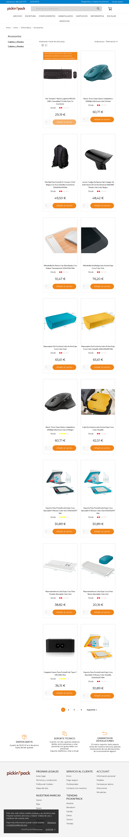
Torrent (69, 819)
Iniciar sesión (117, 2)
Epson (39, 808)
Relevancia (112, 41)
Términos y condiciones (46, 780)
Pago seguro (72, 780)
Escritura (30, 16)
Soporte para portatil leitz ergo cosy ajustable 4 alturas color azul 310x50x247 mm (98, 511)
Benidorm (70, 807)
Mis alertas (101, 792)
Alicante (69, 803)
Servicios (64, 21)
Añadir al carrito (64, 122)
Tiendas (69, 823)
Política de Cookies (44, 784)
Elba (38, 804)
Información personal (106, 776)
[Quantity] (47, 122)
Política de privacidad (32, 829)
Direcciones (102, 788)
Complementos (47, 16)
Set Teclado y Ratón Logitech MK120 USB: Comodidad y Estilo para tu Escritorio (60, 101)
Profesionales (72, 784)
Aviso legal (40, 776)
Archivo (17, 16)
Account (103, 771)
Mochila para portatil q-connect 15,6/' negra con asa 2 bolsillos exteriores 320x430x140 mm (60, 185)
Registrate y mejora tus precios (95, 2)
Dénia (69, 815)
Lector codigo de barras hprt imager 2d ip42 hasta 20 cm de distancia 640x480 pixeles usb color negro (98, 185)
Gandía (69, 811)
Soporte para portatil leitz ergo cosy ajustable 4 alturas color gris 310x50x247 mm (60, 511)
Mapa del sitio (42, 788)
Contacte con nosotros (76, 788)
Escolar (111, 16)
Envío (68, 776)
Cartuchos (82, 16)
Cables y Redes (16, 42)
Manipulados (65, 16)
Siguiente (92, 711)
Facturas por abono (105, 784)
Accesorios (14, 36)
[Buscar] (66, 8)
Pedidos (100, 780)
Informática (97, 16)
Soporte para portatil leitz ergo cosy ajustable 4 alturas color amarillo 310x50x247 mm (98, 675)
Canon (39, 800)
